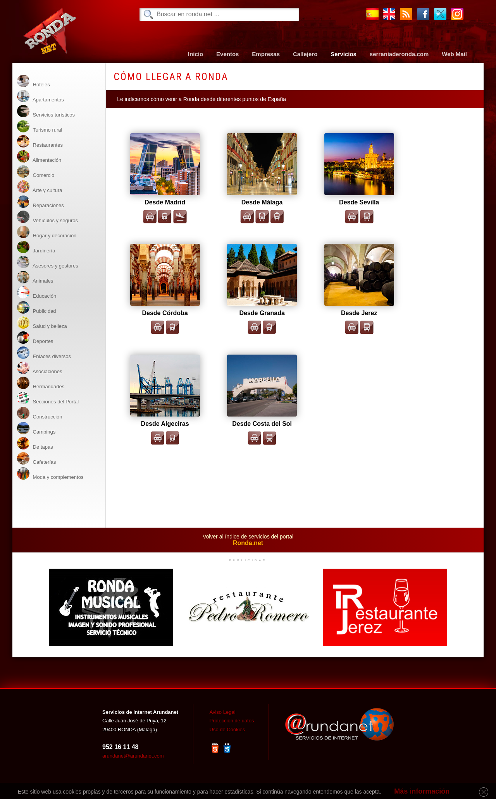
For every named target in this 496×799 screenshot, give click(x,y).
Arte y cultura (39, 186)
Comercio (35, 171)
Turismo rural (39, 126)
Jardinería (36, 247)
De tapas (35, 443)
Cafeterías (36, 458)
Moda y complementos (50, 473)
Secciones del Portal (48, 398)
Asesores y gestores (47, 262)
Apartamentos (40, 96)
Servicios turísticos (46, 111)
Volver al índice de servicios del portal (247, 540)
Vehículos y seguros (47, 217)
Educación (36, 292)
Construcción (39, 413)
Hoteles (33, 81)
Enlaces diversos (44, 352)
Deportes (35, 337)
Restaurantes (40, 141)
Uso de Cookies (227, 729)
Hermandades (40, 383)
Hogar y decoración (46, 232)
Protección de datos (232, 721)
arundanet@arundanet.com (133, 756)
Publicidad (36, 307)
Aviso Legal (223, 712)
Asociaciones (39, 368)
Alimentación (39, 156)
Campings (36, 428)
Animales (35, 277)
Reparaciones (40, 201)
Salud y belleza (42, 322)
